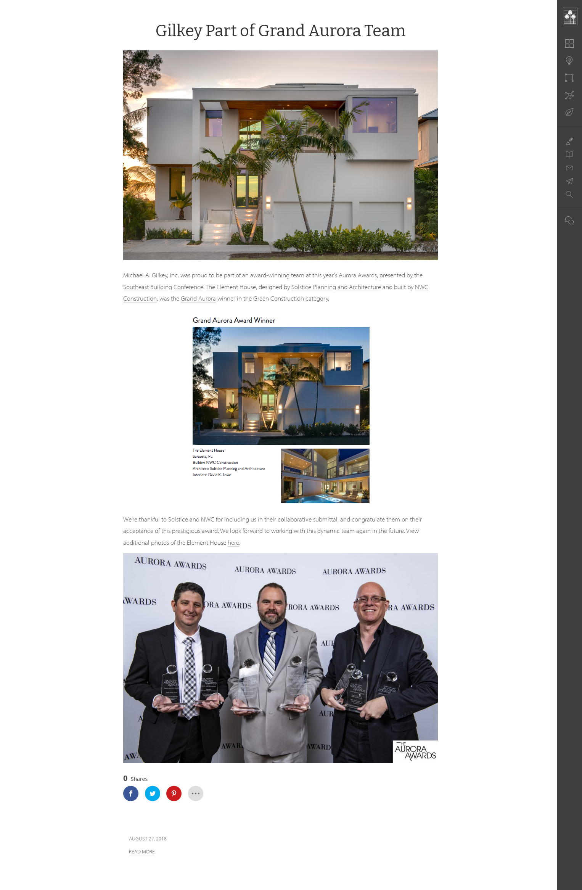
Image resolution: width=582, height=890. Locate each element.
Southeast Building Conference (163, 287)
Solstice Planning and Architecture (336, 287)
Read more (142, 851)
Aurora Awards (358, 275)
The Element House (231, 287)
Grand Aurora (198, 298)
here (233, 542)
